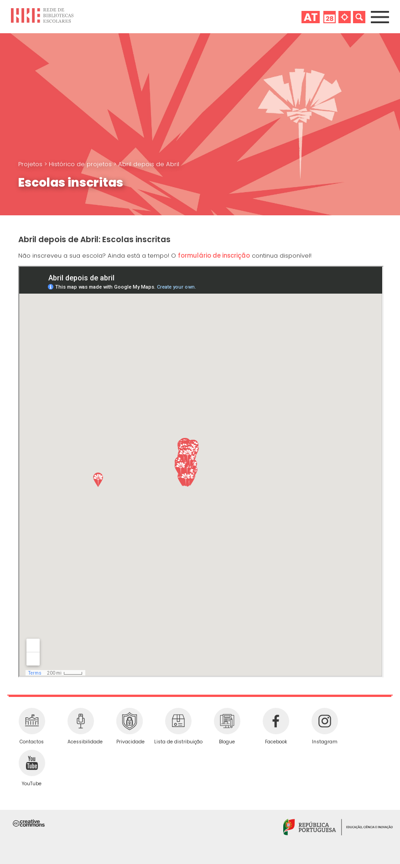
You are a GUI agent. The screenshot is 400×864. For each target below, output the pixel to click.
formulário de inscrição (214, 255)
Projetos (31, 164)
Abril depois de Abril (148, 164)
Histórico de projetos (81, 164)
